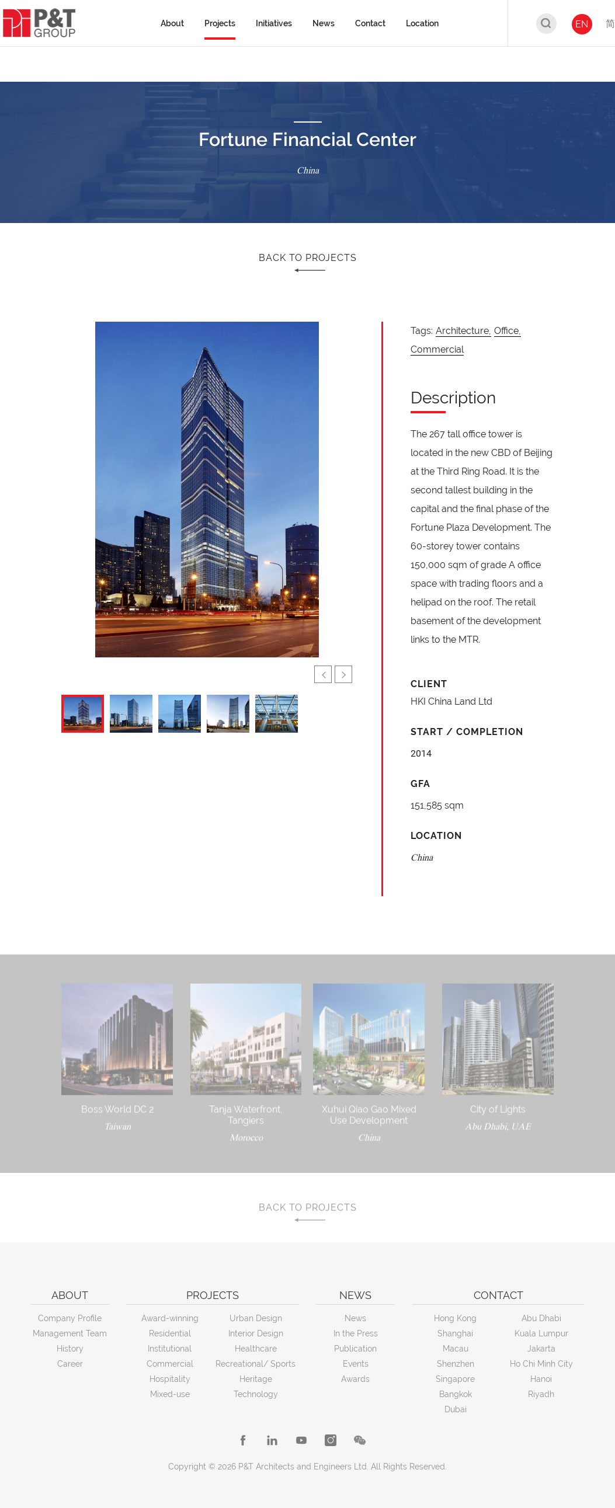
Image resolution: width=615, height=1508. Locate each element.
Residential (170, 1333)
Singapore (455, 1379)
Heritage (255, 1379)
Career (70, 1363)
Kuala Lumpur (541, 1333)
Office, (507, 330)
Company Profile (70, 1318)
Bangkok (455, 1394)
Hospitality (170, 1379)
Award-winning (170, 1318)
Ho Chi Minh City (541, 1363)
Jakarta (541, 1348)
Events (356, 1363)
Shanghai (455, 1333)
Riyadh (541, 1394)
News (355, 1318)
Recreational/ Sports (256, 1363)
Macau (455, 1348)
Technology (256, 1394)
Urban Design (256, 1318)
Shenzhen (455, 1363)
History (70, 1348)
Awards (355, 1379)
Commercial (437, 349)
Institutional (170, 1348)
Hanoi (541, 1379)
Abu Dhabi (541, 1318)
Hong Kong (455, 1318)
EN (581, 24)
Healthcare (256, 1348)
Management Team (70, 1333)
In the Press (355, 1333)
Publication (355, 1348)
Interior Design (255, 1333)
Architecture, (463, 330)
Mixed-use (170, 1394)
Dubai (455, 1409)
